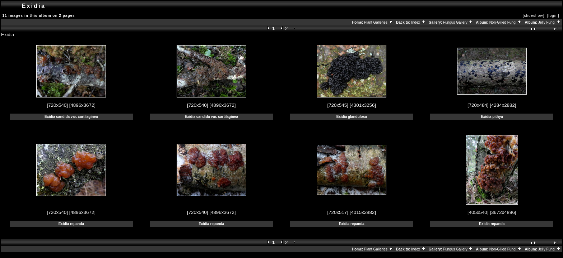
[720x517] (337, 212)
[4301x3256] (363, 105)
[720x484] (478, 105)
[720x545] (337, 105)
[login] (553, 16)
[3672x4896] (503, 212)
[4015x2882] (363, 212)
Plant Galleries (378, 22)
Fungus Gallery (458, 22)
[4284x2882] (503, 105)
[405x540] (478, 212)
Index (418, 22)
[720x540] (57, 105)
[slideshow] (533, 16)
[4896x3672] (82, 105)
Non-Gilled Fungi (505, 22)
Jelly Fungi (549, 22)
